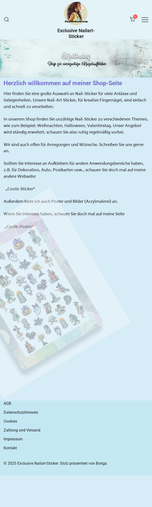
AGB (7, 403)
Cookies (10, 421)
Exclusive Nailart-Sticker (76, 33)
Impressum (13, 439)
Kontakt (10, 448)
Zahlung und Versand (22, 430)
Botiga (101, 463)
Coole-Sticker (20, 189)
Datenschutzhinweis (21, 412)
